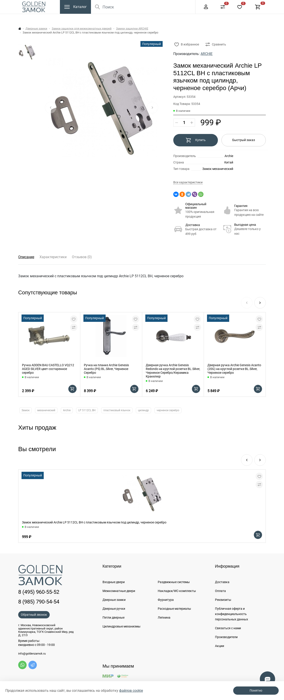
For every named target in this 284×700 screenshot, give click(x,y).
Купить (195, 140)
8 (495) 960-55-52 (205, 4)
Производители (226, 637)
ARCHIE (207, 54)
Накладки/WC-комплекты (177, 591)
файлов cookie (131, 690)
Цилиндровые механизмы (121, 626)
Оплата (220, 591)
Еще (182, 4)
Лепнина (164, 617)
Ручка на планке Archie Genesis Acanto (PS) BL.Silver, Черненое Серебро (106, 368)
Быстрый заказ (243, 140)
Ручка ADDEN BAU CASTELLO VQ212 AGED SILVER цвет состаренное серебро (48, 368)
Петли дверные (113, 617)
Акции (219, 646)
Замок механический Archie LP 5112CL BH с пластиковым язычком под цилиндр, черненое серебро (94, 522)
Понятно (256, 690)
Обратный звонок (34, 614)
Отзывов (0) (82, 257)
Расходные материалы (174, 608)
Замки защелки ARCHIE (132, 28)
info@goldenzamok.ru (32, 653)
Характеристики (53, 257)
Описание (26, 257)
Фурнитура (166, 600)
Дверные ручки (114, 608)
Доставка (192, 225)
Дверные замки (36, 28)
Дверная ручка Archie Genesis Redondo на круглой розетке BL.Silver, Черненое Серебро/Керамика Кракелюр (173, 370)
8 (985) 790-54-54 (38, 602)
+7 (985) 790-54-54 (242, 4)
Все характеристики (188, 182)
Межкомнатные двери (119, 591)
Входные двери (114, 582)
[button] (260, 303)
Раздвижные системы (174, 582)
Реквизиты (223, 600)
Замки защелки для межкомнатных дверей (82, 28)
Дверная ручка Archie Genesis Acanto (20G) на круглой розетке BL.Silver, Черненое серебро (234, 368)
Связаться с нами (228, 628)
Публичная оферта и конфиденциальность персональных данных (231, 614)
